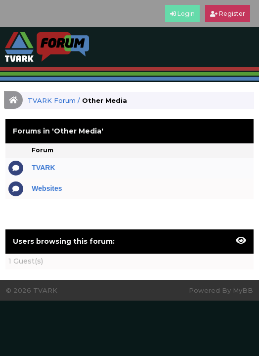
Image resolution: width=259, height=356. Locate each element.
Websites (47, 188)
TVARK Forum (52, 100)
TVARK (43, 168)
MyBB (243, 290)
